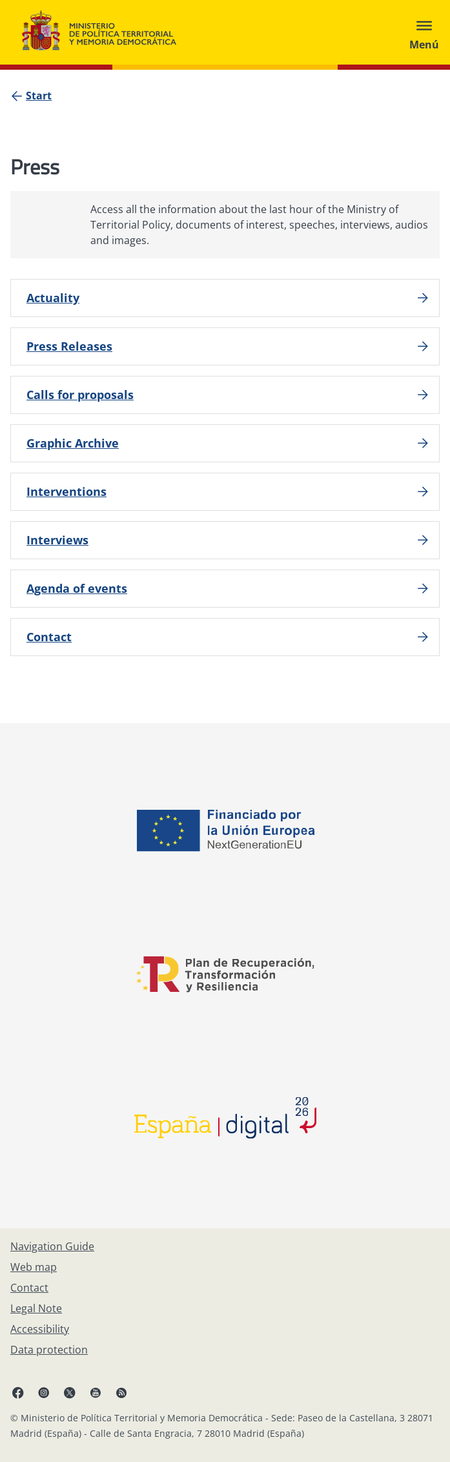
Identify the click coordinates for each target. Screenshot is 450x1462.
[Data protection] (49, 1349)
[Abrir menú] (424, 32)
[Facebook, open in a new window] (18, 1392)
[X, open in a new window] (69, 1392)
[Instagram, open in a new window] (44, 1392)
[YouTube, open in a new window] (95, 1392)
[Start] (39, 95)
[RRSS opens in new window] (121, 1392)
